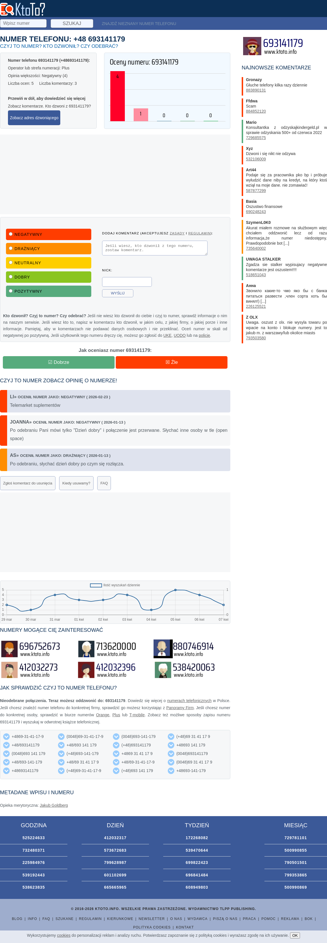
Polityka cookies (152, 927)
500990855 (295, 850)
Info (32, 919)
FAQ (104, 483)
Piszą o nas (225, 919)
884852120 (256, 111)
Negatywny (25, 234)
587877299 (256, 190)
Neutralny (25, 263)
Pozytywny (25, 291)
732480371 (33, 850)
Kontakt (185, 927)
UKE (167, 335)
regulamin (199, 233)
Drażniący (24, 248)
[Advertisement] (115, 174)
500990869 (295, 887)
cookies (64, 935)
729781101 (295, 837)
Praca (249, 919)
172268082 (197, 837)
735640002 (256, 248)
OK (295, 935)
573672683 (115, 850)
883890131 (256, 90)
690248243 (256, 211)
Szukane (64, 919)
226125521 (256, 306)
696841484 (197, 875)
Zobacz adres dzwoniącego (34, 117)
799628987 (115, 862)
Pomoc (268, 919)
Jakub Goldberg (54, 805)
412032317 (115, 837)
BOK (308, 919)
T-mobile (137, 715)
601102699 (115, 875)
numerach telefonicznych (189, 700)
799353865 (295, 875)
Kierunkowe (120, 919)
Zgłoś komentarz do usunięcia (27, 483)
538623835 (33, 887)
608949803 (197, 887)
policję (204, 335)
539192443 (33, 875)
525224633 (33, 837)
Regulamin (90, 919)
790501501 (295, 862)
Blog (17, 919)
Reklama (290, 919)
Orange (102, 715)
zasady (177, 233)
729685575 (256, 137)
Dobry (19, 277)
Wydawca (198, 919)
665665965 (115, 887)
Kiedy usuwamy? (76, 483)
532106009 (256, 159)
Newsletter (152, 919)
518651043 (256, 275)
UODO (180, 335)
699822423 (197, 862)
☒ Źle (171, 362)
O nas (176, 919)
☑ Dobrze (58, 362)
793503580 (256, 338)
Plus (116, 715)
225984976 (33, 862)
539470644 (197, 850)
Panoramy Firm (180, 707)
